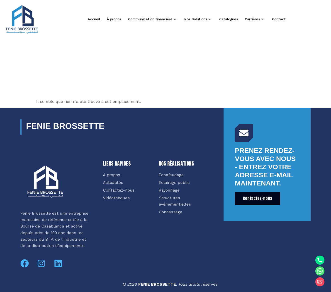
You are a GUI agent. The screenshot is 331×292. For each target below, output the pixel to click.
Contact (279, 19)
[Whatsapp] (319, 270)
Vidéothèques (116, 197)
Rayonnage (169, 190)
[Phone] (319, 260)
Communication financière (152, 19)
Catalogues (228, 19)
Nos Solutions (197, 19)
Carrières (254, 19)
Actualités (113, 182)
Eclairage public (174, 182)
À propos (114, 19)
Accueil (94, 19)
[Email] (319, 281)
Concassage (170, 211)
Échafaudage (171, 174)
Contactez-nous (119, 190)
